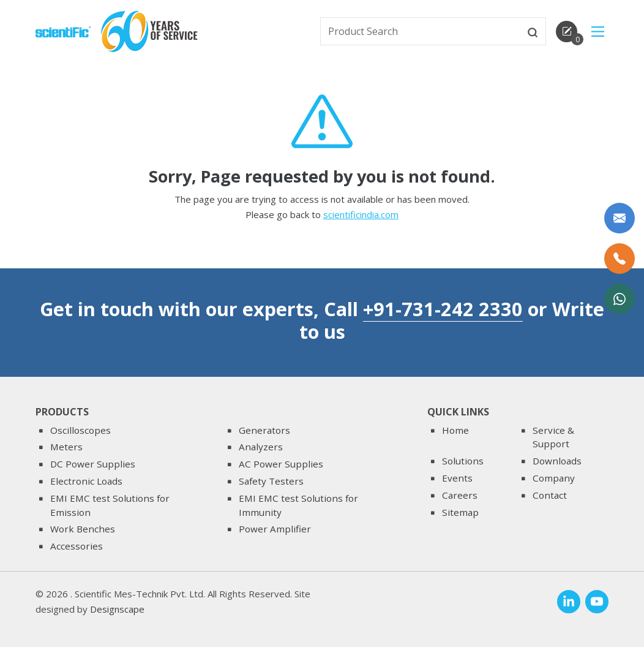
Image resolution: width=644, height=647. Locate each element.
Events (457, 478)
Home (455, 430)
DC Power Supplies (92, 464)
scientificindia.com (361, 216)
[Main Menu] (597, 31)
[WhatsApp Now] (619, 299)
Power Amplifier (275, 529)
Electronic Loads (86, 481)
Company (554, 478)
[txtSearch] (420, 31)
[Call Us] (619, 258)
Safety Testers (271, 481)
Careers (459, 495)
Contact (550, 495)
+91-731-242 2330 (443, 309)
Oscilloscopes (80, 430)
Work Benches (82, 529)
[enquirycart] (566, 31)
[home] (63, 31)
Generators (264, 430)
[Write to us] (619, 218)
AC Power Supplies (281, 464)
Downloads (557, 461)
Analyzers (261, 447)
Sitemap (460, 512)
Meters (66, 447)
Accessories (76, 546)
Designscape (117, 609)
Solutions (463, 461)
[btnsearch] (532, 31)
